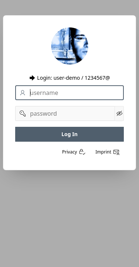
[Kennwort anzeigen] (119, 113)
